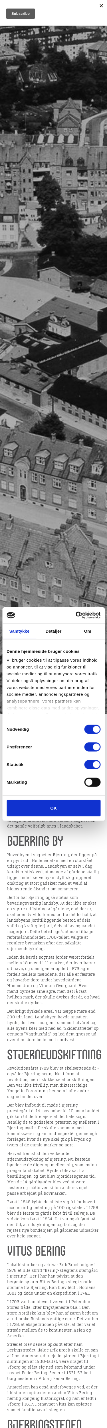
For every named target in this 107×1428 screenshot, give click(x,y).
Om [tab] (87, 630)
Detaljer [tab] (54, 630)
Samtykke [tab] (19, 630)
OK (53, 807)
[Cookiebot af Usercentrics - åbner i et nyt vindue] (76, 615)
